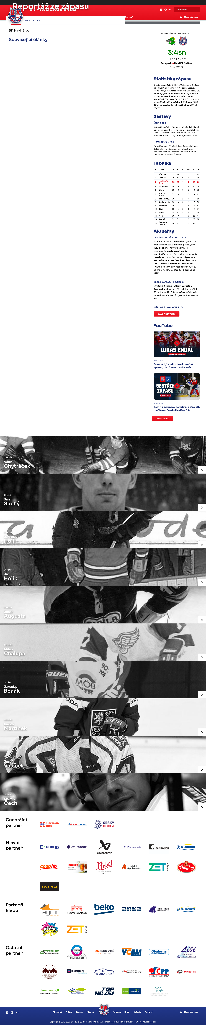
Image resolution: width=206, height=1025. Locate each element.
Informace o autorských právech (119, 1020)
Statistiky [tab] (32, 20)
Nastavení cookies (148, 1020)
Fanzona (117, 1010)
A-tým (69, 1010)
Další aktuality (166, 314)
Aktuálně (57, 1010)
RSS (136, 1020)
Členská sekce (189, 1010)
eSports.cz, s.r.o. (96, 1020)
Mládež (90, 1010)
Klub (126, 1010)
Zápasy (79, 1010)
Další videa (162, 419)
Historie (137, 1010)
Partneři (149, 1010)
